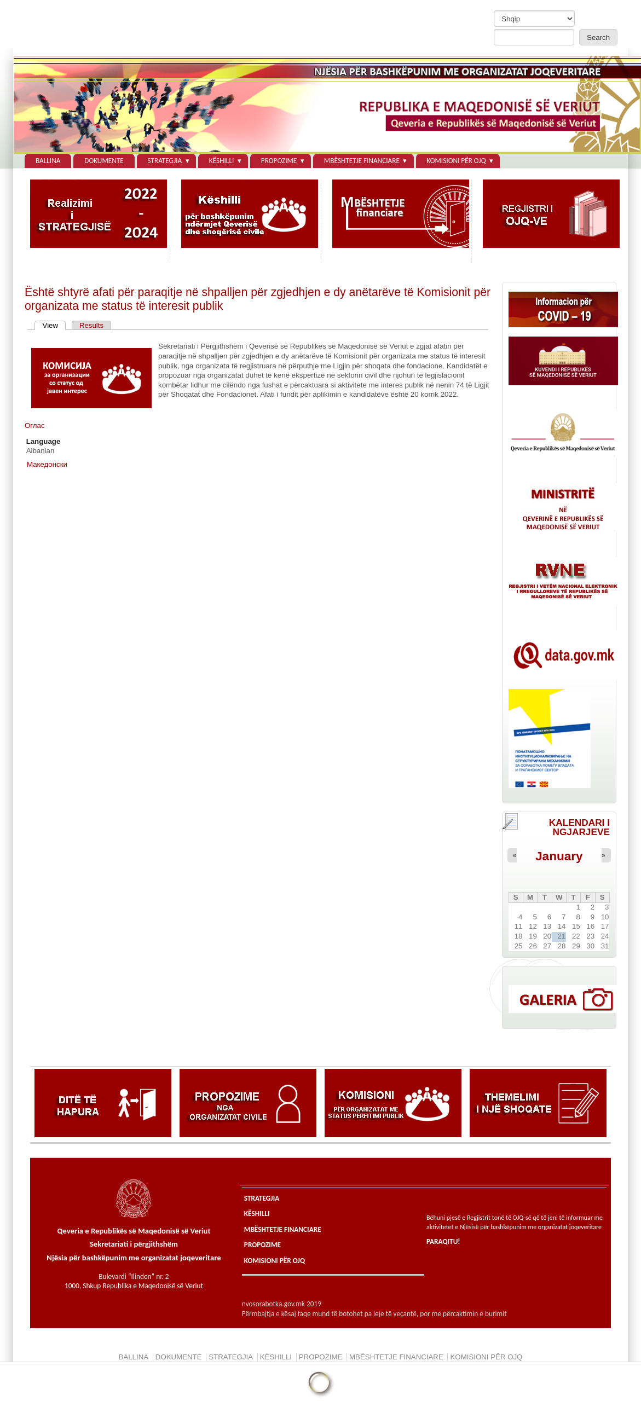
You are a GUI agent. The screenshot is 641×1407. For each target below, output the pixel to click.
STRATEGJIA (165, 160)
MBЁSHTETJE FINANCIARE (362, 160)
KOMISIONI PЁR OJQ (456, 160)
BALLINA (48, 160)
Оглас (35, 425)
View (54, 325)
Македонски (47, 464)
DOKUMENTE (103, 160)
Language (43, 441)
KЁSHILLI (221, 160)
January (559, 856)
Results (91, 325)
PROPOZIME (279, 160)
